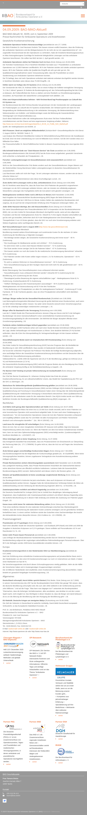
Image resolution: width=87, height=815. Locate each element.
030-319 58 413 (13, 793)
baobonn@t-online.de (16, 629)
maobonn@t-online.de (37, 629)
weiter (7, 663)
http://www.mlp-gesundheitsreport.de (53, 227)
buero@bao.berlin (13, 795)
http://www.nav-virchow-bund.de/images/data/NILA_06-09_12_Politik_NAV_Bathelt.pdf (35, 124)
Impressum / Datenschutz (51, 811)
